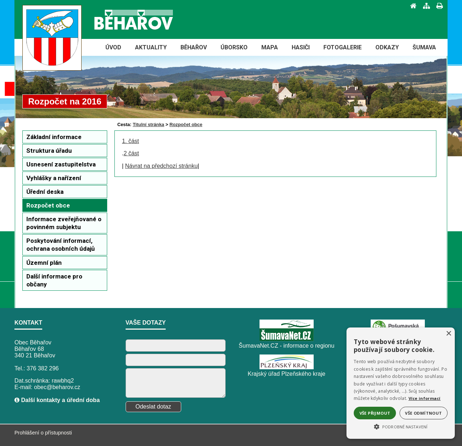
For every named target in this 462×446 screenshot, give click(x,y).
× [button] (448, 333)
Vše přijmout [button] (375, 413)
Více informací (425, 398)
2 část (131, 153)
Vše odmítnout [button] (423, 413)
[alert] (400, 383)
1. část (130, 141)
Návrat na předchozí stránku (161, 166)
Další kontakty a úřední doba (57, 400)
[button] (401, 426)
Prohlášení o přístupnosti (43, 433)
